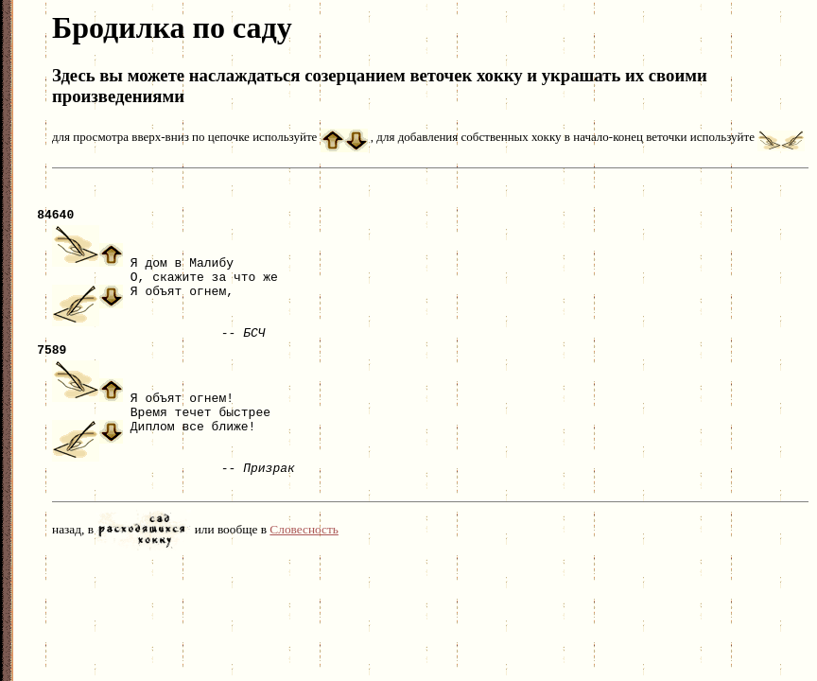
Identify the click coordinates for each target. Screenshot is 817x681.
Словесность (304, 546)
